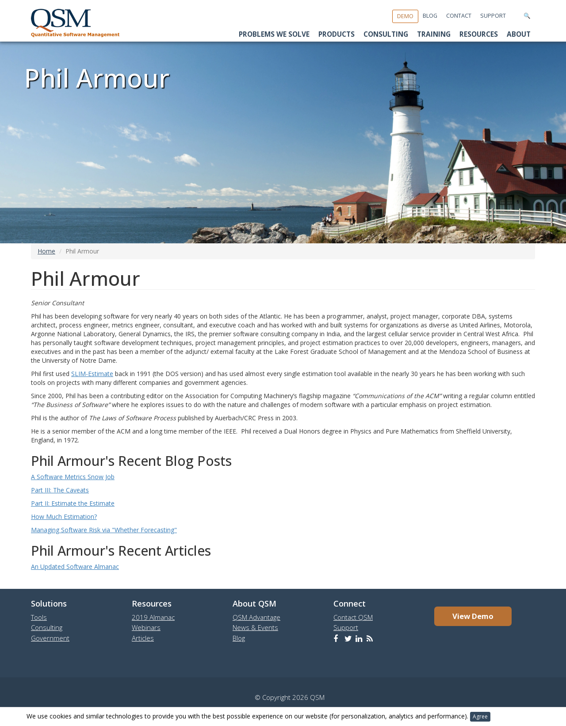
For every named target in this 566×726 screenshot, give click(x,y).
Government (50, 638)
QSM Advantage (256, 617)
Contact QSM (353, 617)
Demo (405, 16)
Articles (143, 638)
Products (336, 34)
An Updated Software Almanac (75, 566)
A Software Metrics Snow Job (73, 476)
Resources (478, 34)
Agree (480, 716)
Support (493, 15)
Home (46, 251)
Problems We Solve (274, 34)
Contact (458, 15)
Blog (430, 15)
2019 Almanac (153, 617)
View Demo (472, 616)
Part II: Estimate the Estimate (73, 503)
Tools (39, 617)
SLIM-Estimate (92, 373)
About (519, 34)
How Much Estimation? (64, 516)
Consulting (385, 34)
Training (434, 34)
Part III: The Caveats (60, 490)
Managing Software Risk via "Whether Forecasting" (104, 530)
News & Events (255, 627)
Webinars (146, 627)
